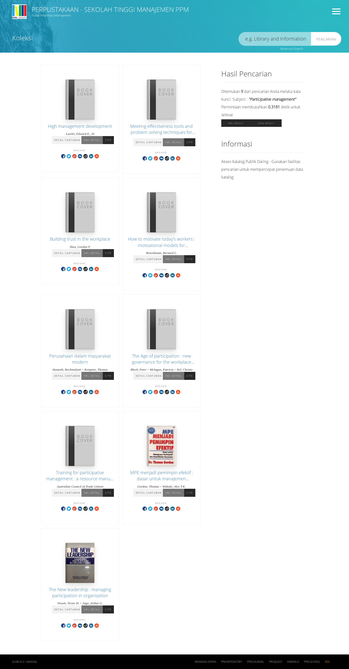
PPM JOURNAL (255, 661)
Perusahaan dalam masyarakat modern (80, 359)
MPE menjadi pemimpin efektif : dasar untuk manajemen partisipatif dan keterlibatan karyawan (161, 482)
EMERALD (293, 661)
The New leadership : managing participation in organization (80, 592)
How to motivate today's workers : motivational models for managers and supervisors (161, 245)
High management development (80, 126)
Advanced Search (291, 49)
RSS (327, 661)
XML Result (236, 123)
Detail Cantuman (67, 140)
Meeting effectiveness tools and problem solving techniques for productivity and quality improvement (161, 135)
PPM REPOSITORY (231, 661)
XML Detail (92, 140)
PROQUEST (275, 661)
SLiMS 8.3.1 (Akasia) (24, 661)
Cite (108, 140)
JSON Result (266, 123)
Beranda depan (205, 661)
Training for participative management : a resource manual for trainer (80, 479)
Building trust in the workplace (80, 239)
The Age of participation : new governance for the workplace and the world (161, 362)
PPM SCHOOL (312, 661)
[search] (274, 39)
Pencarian (326, 39)
